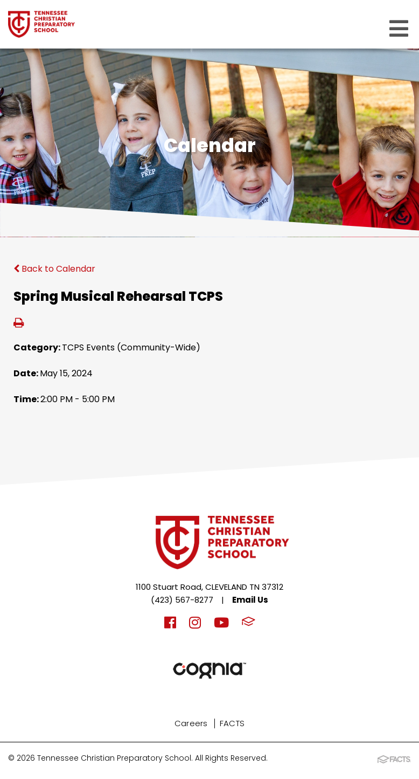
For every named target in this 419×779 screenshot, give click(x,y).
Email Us (250, 599)
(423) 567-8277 (182, 599)
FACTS (232, 723)
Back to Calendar (54, 269)
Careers (191, 723)
